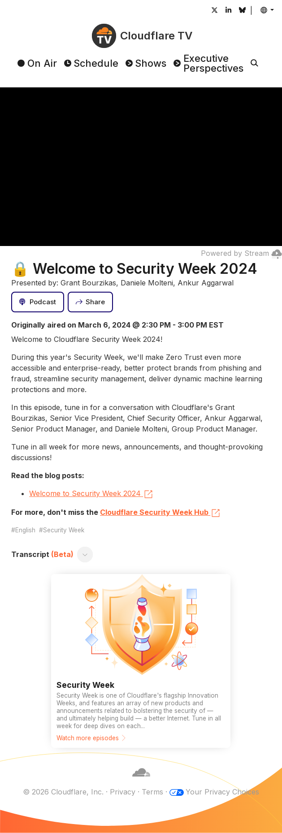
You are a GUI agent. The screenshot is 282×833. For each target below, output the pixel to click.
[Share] (90, 302)
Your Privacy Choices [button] (222, 791)
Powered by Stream (241, 253)
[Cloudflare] (141, 781)
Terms (152, 791)
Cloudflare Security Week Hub (160, 513)
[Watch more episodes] (140, 661)
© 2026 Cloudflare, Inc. (63, 791)
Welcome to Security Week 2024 (91, 494)
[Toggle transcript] (85, 554)
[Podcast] (37, 302)
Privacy (122, 791)
